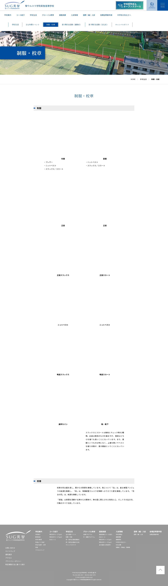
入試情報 (74, 15)
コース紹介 (20, 15)
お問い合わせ (10, 548)
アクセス (8, 558)
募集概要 (118, 537)
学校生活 (33, 15)
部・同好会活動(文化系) (73, 542)
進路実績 (62, 15)
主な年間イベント (71, 534)
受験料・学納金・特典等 (123, 547)
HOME (133, 79)
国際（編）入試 (89, 15)
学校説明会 (119, 534)
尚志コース (52, 539)
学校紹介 (37, 534)
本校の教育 (38, 539)
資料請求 (8, 554)
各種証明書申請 (106, 15)
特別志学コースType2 (55, 537)
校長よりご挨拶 (39, 542)
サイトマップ (10, 551)
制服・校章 (69, 537)
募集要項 (118, 539)
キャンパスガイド (71, 545)
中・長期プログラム (89, 537)
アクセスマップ (39, 550)
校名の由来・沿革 (40, 545)
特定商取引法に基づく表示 (15, 564)
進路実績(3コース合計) (105, 534)
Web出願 (118, 545)
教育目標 (37, 537)
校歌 (36, 547)
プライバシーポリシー (13, 561)
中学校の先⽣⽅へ (124, 15)
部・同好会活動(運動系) (73, 539)
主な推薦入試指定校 (105, 545)
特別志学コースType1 (55, 534)
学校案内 (7, 15)
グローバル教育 (48, 15)
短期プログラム (87, 534)
